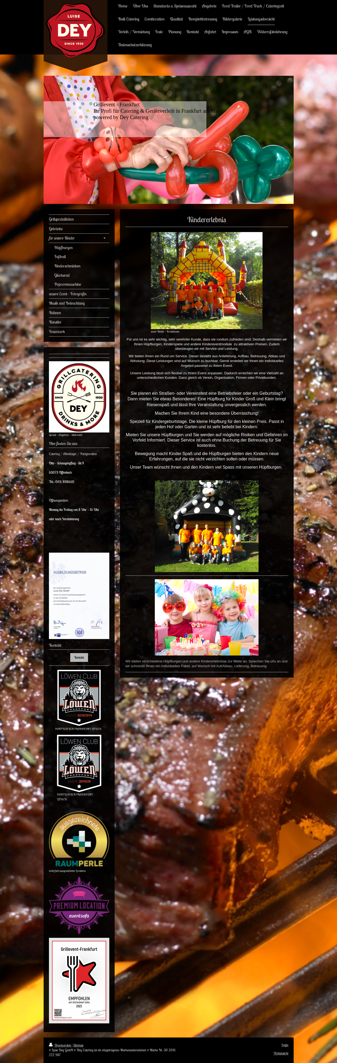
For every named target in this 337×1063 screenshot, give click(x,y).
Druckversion (60, 1045)
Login (284, 1045)
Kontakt (79, 657)
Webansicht (280, 1053)
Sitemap (78, 1045)
